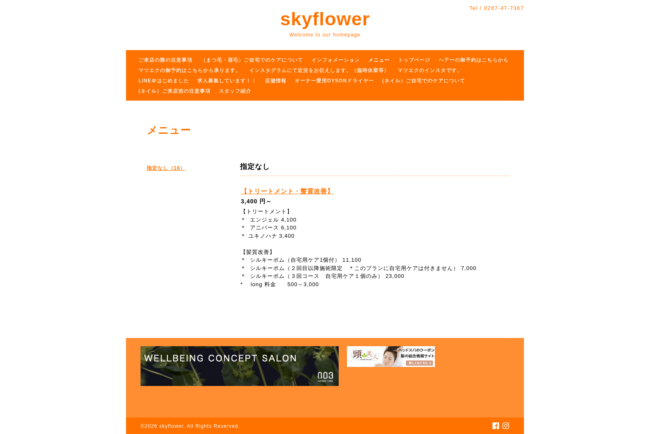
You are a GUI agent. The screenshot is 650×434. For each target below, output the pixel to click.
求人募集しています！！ (227, 81)
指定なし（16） (166, 168)
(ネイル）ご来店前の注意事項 (174, 91)
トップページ (414, 60)
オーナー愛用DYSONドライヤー (334, 81)
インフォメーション (335, 60)
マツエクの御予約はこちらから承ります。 (189, 70)
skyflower (325, 18)
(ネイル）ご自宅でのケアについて (423, 81)
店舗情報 (275, 81)
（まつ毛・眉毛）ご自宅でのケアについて (252, 60)
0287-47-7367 (504, 8)
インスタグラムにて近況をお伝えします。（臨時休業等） (319, 70)
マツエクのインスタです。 (430, 70)
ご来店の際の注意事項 (165, 60)
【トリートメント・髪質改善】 (287, 191)
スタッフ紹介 (235, 91)
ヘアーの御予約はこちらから (474, 60)
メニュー (379, 60)
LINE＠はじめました (163, 81)
